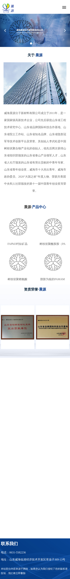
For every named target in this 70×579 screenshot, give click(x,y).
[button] (5, 30)
